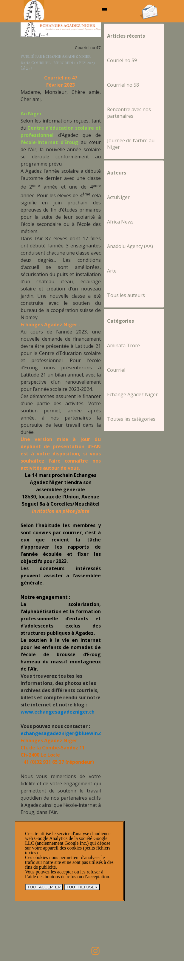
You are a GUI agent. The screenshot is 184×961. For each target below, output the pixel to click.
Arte (112, 270)
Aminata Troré (123, 345)
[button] (149, 6)
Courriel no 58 (123, 85)
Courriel (116, 370)
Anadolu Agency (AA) (130, 246)
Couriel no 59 (122, 60)
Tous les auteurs (126, 295)
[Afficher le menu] (104, 9)
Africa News (120, 221)
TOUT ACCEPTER (44, 887)
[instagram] (95, 951)
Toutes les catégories (131, 419)
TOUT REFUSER (82, 887)
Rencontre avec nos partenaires (129, 112)
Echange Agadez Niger (132, 394)
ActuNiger (118, 197)
